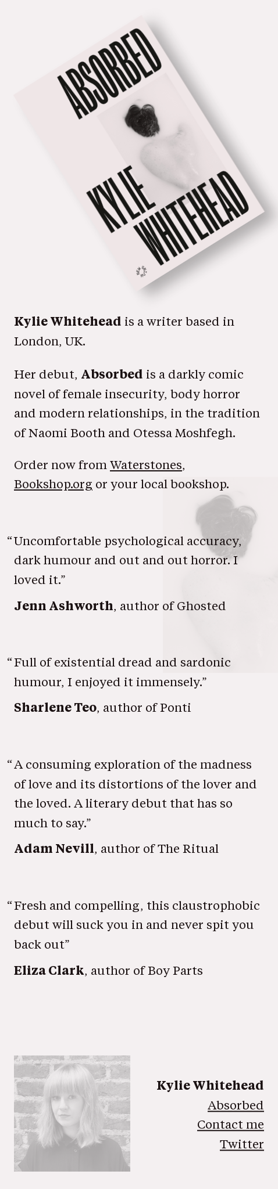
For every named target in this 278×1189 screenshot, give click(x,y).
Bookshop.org (53, 485)
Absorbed (236, 1106)
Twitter (242, 1145)
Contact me (230, 1126)
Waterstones (146, 466)
